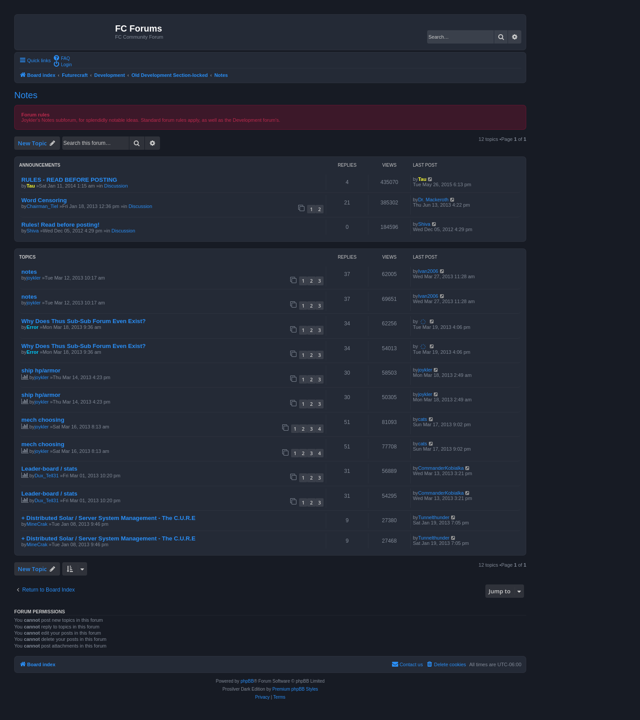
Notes (25, 95)
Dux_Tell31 (47, 475)
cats (422, 419)
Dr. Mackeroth (433, 199)
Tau (31, 185)
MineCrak (37, 524)
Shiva (33, 230)
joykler (34, 277)
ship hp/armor (40, 370)
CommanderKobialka (441, 468)
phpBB (247, 681)
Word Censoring (44, 200)
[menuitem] (61, 58)
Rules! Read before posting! (60, 224)
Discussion (116, 185)
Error (33, 327)
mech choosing (42, 419)
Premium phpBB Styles (295, 689)
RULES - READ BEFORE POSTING (69, 179)
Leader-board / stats (49, 468)
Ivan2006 (428, 271)
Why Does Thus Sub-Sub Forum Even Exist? (83, 321)
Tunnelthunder (434, 517)
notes (29, 271)
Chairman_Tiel (42, 206)
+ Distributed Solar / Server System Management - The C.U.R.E (108, 518)
